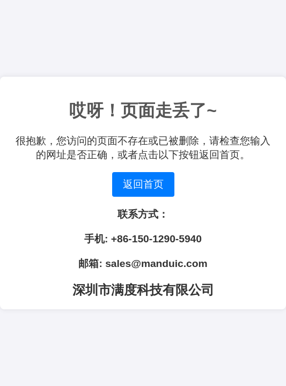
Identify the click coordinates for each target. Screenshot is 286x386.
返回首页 (143, 184)
